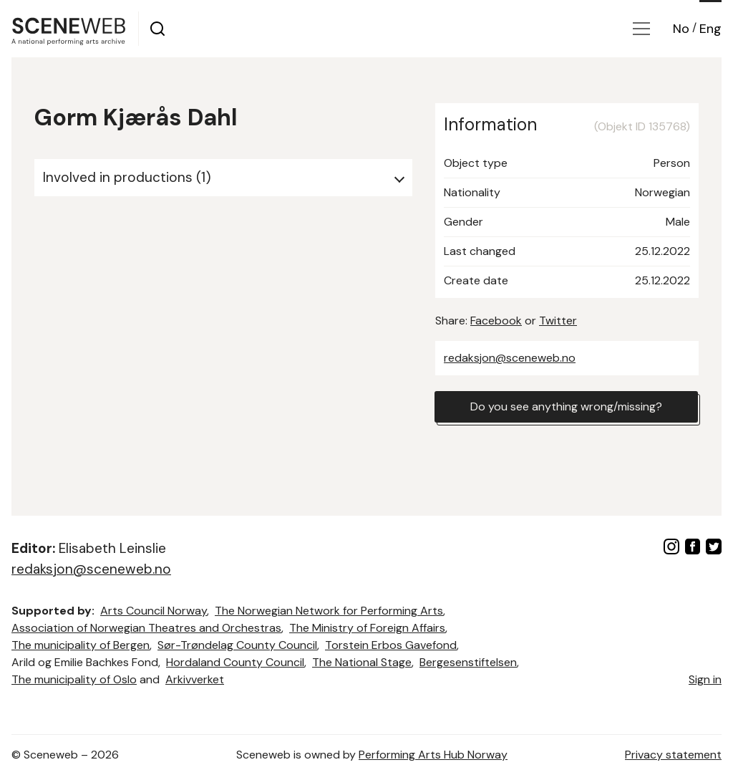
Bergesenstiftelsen (468, 662)
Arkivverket (194, 679)
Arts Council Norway (153, 610)
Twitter (558, 320)
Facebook (496, 320)
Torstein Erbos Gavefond (391, 645)
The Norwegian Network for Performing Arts (329, 610)
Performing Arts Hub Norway (433, 754)
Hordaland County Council (235, 662)
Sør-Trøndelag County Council (237, 645)
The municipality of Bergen (80, 645)
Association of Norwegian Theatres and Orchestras (146, 627)
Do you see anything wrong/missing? (566, 406)
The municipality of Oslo (74, 679)
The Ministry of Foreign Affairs (367, 627)
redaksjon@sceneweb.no (510, 357)
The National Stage (362, 662)
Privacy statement (673, 754)
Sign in (705, 679)
